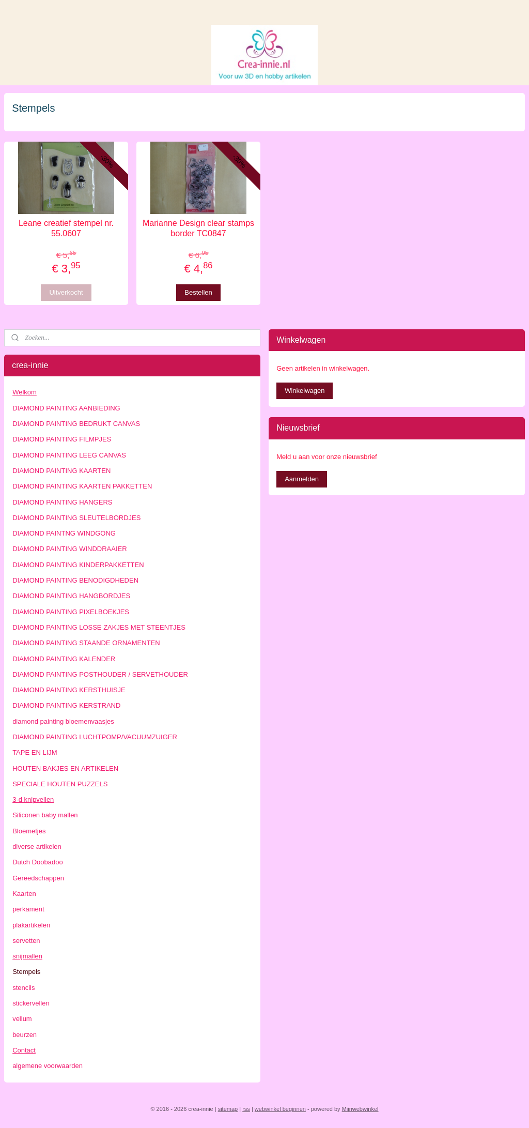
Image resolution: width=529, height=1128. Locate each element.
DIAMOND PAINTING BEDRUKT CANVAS (76, 424)
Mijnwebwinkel (360, 1109)
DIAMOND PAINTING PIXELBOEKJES (70, 612)
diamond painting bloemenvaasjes (63, 721)
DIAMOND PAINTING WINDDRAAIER (69, 549)
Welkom (24, 392)
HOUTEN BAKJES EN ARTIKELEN (65, 768)
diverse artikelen (36, 846)
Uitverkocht (66, 292)
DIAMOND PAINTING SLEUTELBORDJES (76, 518)
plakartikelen (31, 925)
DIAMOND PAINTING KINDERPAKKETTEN (78, 565)
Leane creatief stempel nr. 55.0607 (66, 228)
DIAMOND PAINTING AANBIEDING (66, 408)
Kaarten (24, 893)
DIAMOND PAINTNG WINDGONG (64, 533)
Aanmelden (302, 479)
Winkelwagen (304, 390)
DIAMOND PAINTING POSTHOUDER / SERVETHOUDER (100, 674)
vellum (22, 1019)
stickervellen (31, 1003)
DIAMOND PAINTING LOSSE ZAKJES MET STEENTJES (98, 627)
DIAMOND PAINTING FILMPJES (61, 439)
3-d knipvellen (33, 799)
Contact (24, 1050)
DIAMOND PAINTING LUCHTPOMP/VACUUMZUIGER (94, 737)
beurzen (24, 1035)
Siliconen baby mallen (44, 815)
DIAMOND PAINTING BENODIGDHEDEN (75, 580)
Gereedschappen (38, 878)
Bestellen (198, 292)
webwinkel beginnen (280, 1109)
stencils (23, 988)
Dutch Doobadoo (37, 862)
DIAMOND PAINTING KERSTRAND (66, 705)
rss (246, 1109)
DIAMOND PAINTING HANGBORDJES (71, 596)
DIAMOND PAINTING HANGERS (62, 502)
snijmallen (27, 956)
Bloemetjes (28, 831)
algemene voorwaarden (47, 1066)
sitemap (228, 1109)
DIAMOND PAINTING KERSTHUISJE (69, 690)
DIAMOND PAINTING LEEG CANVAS (69, 455)
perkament (28, 909)
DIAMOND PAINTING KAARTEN (61, 471)
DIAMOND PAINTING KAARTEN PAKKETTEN (82, 486)
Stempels (26, 971)
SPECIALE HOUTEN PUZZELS (59, 784)
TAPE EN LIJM (34, 752)
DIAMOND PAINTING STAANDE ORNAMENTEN (86, 643)
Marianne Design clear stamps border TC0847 (198, 228)
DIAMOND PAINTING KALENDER (63, 659)
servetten (26, 940)
